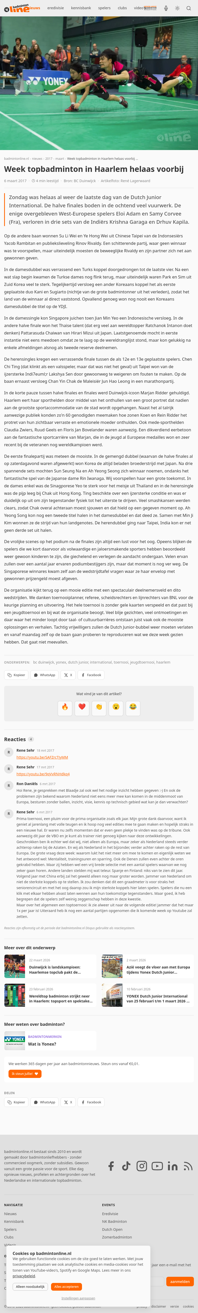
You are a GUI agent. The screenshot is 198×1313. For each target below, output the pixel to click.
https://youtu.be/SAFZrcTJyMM (42, 757)
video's (140, 7)
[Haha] (133, 708)
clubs (122, 7)
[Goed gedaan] (99, 708)
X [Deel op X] (68, 675)
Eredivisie (110, 1213)
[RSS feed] (188, 1166)
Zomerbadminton (117, 1237)
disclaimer (158, 1306)
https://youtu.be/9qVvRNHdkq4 (43, 773)
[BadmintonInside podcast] (166, 8)
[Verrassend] (116, 708)
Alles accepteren (66, 1286)
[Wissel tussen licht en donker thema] (177, 8)
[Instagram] (141, 1166)
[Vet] (64, 708)
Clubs (8, 1237)
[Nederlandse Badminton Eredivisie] (150, 8)
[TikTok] (126, 1166)
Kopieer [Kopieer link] (16, 675)
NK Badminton (114, 1221)
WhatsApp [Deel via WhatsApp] (44, 675)
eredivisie (55, 7)
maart (59, 158)
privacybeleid (24, 1275)
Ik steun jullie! (25, 1074)
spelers (104, 7)
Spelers (10, 1229)
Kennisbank (14, 1221)
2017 (48, 158)
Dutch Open (112, 1229)
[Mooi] (82, 708)
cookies (188, 1306)
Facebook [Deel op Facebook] (91, 675)
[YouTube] (157, 1166)
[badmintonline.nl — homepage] (16, 8)
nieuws (33, 7)
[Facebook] (111, 1166)
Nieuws (10, 1213)
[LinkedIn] (172, 1166)
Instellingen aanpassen (78, 1298)
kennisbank (81, 7)
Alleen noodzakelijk (30, 1286)
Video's (10, 1245)
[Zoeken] (189, 8)
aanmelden (180, 1281)
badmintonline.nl (16, 158)
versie (174, 1306)
